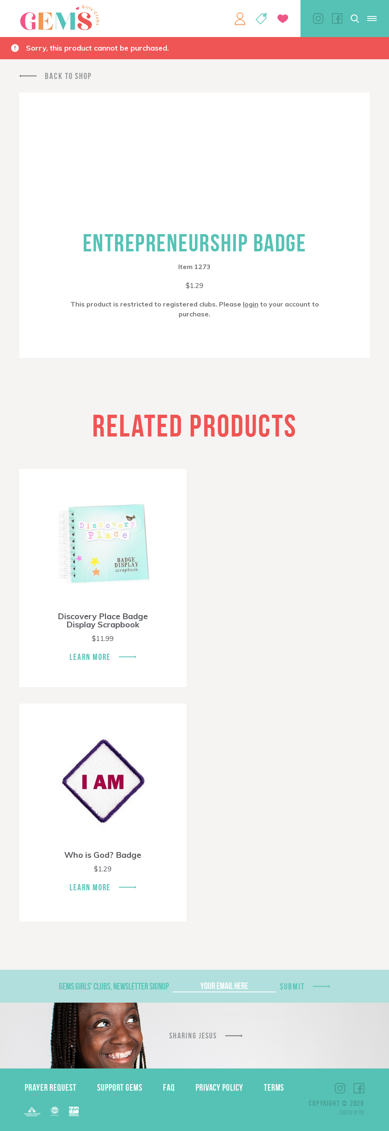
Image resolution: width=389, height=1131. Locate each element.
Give (282, 18)
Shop (261, 18)
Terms (274, 1087)
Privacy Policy (219, 1087)
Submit (292, 986)
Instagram (318, 18)
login (251, 304)
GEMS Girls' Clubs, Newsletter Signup (114, 986)
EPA (74, 1111)
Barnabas (32, 1111)
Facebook (337, 18)
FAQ (169, 1087)
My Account (240, 18)
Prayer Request (51, 1087)
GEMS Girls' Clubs (60, 17)
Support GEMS (119, 1087)
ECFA (55, 1111)
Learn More (90, 657)
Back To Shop (68, 76)
